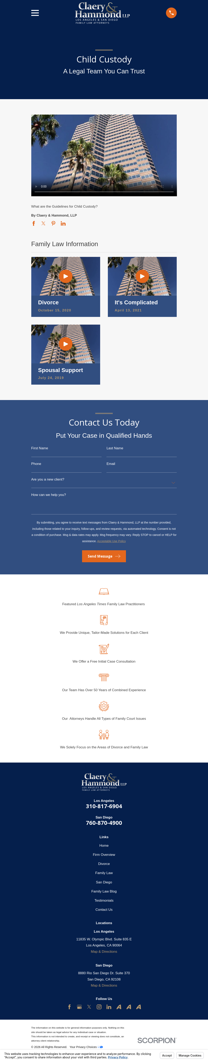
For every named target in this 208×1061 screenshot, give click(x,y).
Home (103, 846)
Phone (36, 464)
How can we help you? (48, 495)
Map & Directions (104, 952)
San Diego (104, 882)
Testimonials (104, 900)
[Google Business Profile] (79, 1006)
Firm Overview (104, 855)
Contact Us (104, 910)
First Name (39, 448)
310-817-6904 (104, 806)
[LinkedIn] (108, 1006)
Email (110, 464)
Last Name (114, 448)
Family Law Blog (104, 891)
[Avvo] (118, 1006)
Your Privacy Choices (86, 1047)
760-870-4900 (104, 822)
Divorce (104, 864)
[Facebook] (69, 1006)
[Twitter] (89, 1006)
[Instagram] (99, 1006)
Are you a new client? (47, 479)
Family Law (104, 873)
